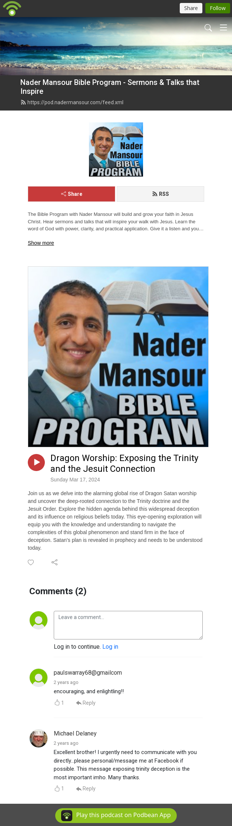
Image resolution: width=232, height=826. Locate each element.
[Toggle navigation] (223, 27)
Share (71, 194)
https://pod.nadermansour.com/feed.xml (71, 102)
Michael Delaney (75, 733)
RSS (160, 194)
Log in (110, 646)
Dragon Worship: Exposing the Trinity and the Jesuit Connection (124, 463)
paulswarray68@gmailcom (88, 672)
